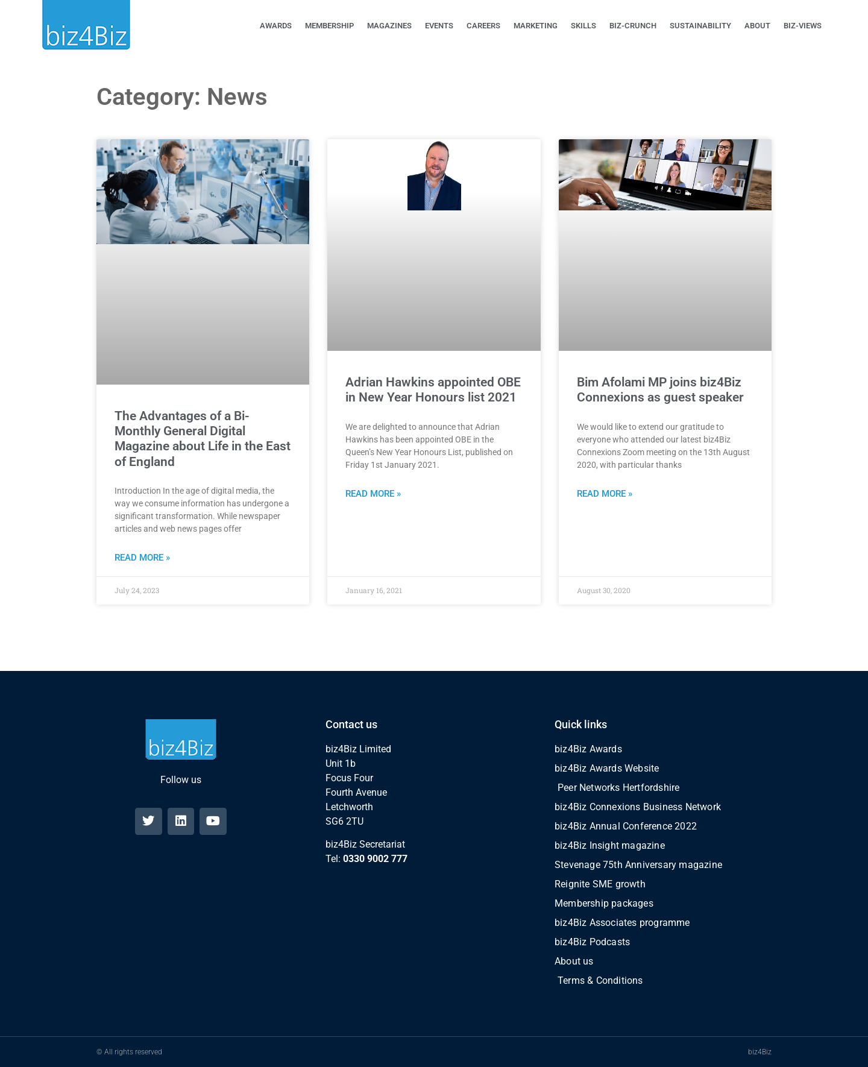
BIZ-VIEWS (803, 25)
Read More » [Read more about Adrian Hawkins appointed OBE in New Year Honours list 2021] (373, 493)
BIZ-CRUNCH (632, 25)
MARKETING (536, 25)
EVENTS (439, 25)
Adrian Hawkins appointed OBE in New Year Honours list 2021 (433, 389)
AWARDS (276, 25)
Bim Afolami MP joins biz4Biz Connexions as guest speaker (660, 389)
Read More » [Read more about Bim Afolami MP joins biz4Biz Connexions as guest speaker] (604, 493)
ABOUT (757, 25)
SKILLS (583, 25)
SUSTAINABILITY (700, 25)
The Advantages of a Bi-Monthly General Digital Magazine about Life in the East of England (203, 439)
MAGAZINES (389, 25)
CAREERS (483, 25)
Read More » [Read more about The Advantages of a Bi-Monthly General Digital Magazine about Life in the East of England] (142, 557)
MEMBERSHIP (329, 25)
